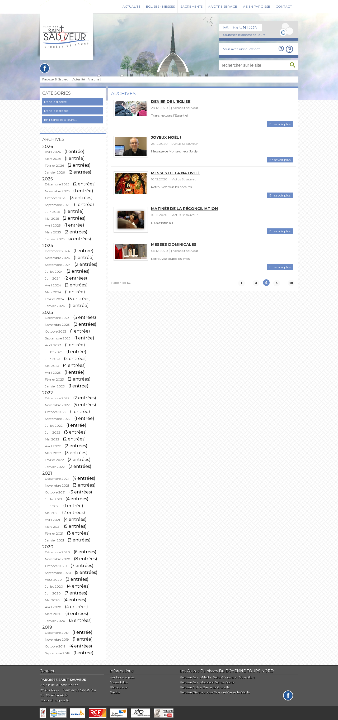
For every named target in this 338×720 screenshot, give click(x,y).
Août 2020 (53, 580)
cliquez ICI (62, 700)
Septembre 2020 (58, 573)
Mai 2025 (52, 218)
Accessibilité (119, 682)
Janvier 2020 (55, 621)
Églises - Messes (160, 6)
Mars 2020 (53, 614)
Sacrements (191, 6)
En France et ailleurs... (60, 120)
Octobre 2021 (55, 492)
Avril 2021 (52, 520)
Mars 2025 (53, 232)
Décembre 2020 (57, 552)
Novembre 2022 (57, 405)
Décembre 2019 (57, 633)
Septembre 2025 (57, 205)
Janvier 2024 (55, 306)
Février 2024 (54, 299)
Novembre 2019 (57, 639)
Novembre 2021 (57, 485)
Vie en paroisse (256, 6)
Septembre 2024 (58, 265)
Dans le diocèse (55, 102)
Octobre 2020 (56, 566)
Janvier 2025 (54, 239)
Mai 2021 (51, 513)
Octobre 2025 (55, 198)
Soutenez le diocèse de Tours (244, 35)
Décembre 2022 (57, 398)
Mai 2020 (52, 600)
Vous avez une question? (241, 49)
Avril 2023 (53, 373)
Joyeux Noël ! (166, 137)
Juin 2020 (53, 593)
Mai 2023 (52, 366)
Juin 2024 (52, 278)
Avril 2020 (53, 607)
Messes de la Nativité (175, 173)
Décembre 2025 (57, 184)
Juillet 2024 (54, 271)
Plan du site (118, 687)
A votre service (222, 6)
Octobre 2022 (55, 412)
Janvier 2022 (55, 467)
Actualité (131, 6)
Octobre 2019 (55, 646)
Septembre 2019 (57, 653)
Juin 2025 (52, 212)
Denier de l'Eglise (170, 101)
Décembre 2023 (57, 318)
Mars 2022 (53, 453)
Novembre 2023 (57, 325)
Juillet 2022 (54, 426)
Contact (284, 6)
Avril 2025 (52, 225)
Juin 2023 (52, 359)
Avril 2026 (53, 152)
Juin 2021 (52, 506)
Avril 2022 (53, 446)
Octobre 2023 (55, 331)
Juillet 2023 (54, 352)
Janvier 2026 (55, 172)
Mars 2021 (52, 527)
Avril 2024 (53, 285)
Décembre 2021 (57, 479)
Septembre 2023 (58, 338)
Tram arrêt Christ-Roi (79, 690)
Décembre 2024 (57, 251)
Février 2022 (54, 460)
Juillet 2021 (53, 499)
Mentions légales (122, 677)
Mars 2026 (53, 159)
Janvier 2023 (55, 386)
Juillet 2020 (54, 586)
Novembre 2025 (57, 191)
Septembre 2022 (58, 419)
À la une (93, 79)
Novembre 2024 (57, 258)
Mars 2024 (53, 292)
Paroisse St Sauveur (55, 79)
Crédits (115, 692)
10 (291, 283)
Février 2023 (54, 379)
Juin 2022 (52, 432)
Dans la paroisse (56, 111)
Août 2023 (53, 345)
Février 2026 (54, 165)
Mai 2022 (52, 439)
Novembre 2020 (57, 559)
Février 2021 (54, 533)
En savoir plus (279, 124)
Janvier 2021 (54, 540)
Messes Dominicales (173, 244)
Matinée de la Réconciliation (184, 208)
